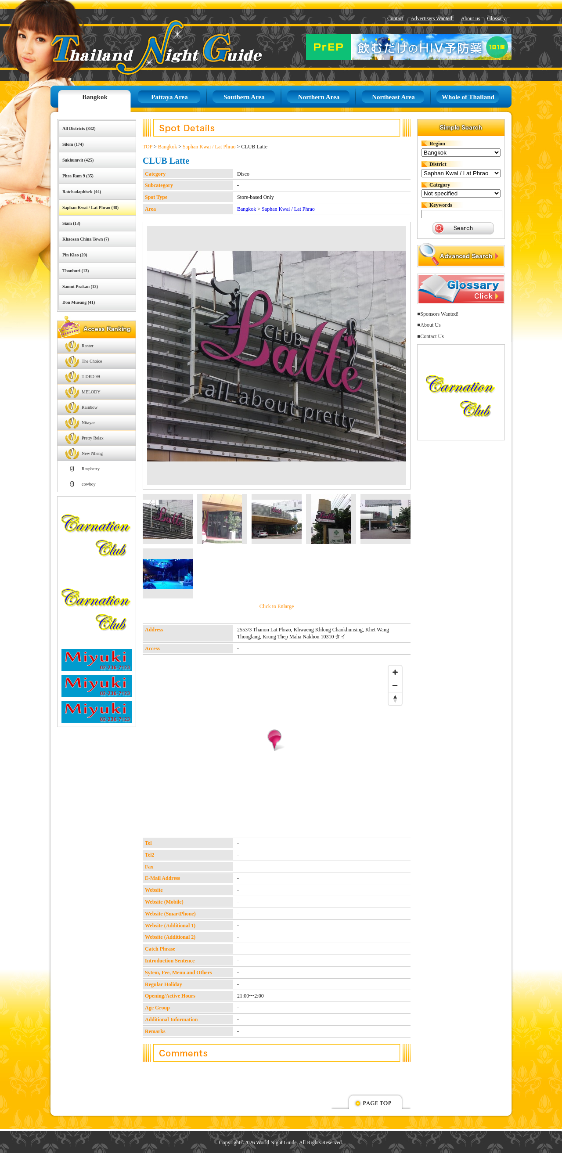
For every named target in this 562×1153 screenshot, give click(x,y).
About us (470, 18)
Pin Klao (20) (74, 254)
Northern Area (318, 97)
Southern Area (243, 97)
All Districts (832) (79, 128)
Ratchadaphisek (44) (81, 191)
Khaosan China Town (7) (85, 239)
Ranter (88, 345)
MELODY (91, 391)
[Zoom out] (395, 685)
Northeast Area (393, 97)
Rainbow (89, 407)
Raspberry (91, 468)
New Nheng (92, 453)
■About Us (429, 325)
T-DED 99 (91, 376)
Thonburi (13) (75, 270)
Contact (395, 18)
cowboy (89, 484)
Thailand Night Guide (136, 47)
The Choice (92, 361)
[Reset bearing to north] (395, 698)
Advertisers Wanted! (432, 18)
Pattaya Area (169, 97)
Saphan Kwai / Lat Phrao (209, 147)
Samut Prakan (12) (80, 286)
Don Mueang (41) (78, 302)
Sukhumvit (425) (78, 160)
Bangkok (95, 97)
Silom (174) (73, 144)
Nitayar (88, 422)
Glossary (496, 18)
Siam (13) (71, 223)
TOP (147, 147)
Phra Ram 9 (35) (78, 175)
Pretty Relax (93, 438)
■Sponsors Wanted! (437, 314)
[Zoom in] (395, 672)
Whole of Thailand (468, 97)
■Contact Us (430, 336)
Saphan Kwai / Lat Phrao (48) (90, 207)
